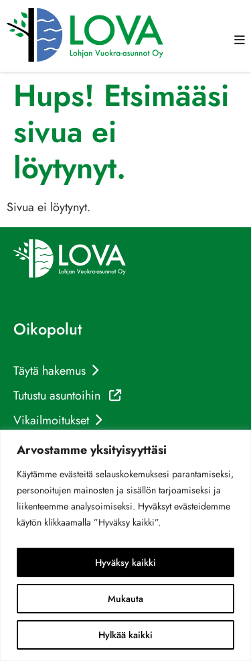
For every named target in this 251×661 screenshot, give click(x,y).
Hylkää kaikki (125, 635)
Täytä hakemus (49, 370)
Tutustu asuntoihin (67, 395)
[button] (239, 40)
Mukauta (125, 598)
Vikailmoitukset (51, 420)
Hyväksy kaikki (125, 562)
